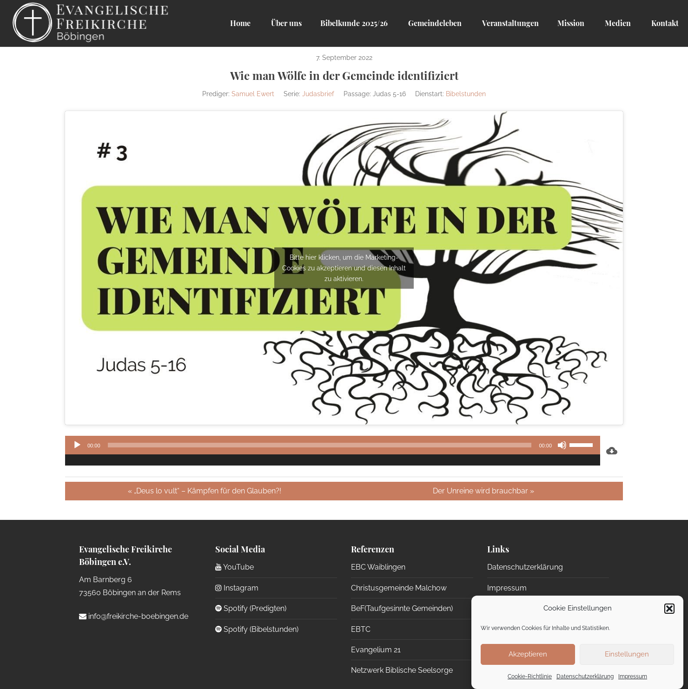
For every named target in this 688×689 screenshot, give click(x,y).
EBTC (360, 629)
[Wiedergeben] (77, 445)
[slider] (320, 445)
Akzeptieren (528, 654)
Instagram (236, 588)
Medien (617, 23)
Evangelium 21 (376, 649)
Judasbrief (318, 94)
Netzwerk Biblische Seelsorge (402, 670)
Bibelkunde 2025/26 (354, 23)
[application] (332, 451)
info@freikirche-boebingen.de (133, 616)
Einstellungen (627, 654)
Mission (570, 23)
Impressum (632, 676)
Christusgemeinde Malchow (399, 588)
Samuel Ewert (253, 94)
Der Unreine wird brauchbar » (483, 490)
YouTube (234, 567)
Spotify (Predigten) (250, 608)
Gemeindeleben (434, 23)
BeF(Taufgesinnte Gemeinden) (402, 608)
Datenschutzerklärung (585, 676)
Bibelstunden (466, 94)
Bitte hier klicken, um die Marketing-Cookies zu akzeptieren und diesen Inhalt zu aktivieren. (344, 267)
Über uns (285, 23)
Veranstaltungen (509, 23)
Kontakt (664, 23)
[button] (669, 608)
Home (240, 23)
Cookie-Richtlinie (530, 676)
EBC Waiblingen (378, 567)
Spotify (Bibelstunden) (256, 629)
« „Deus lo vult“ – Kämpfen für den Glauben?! (204, 490)
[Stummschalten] (562, 445)
